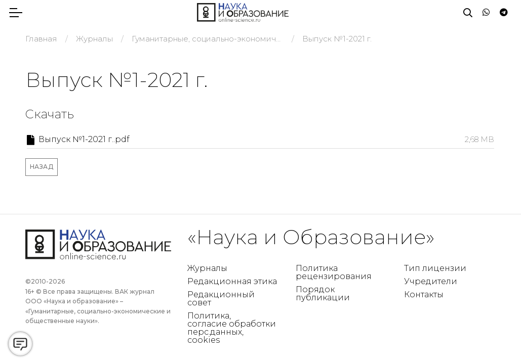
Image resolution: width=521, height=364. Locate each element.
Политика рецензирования (334, 272)
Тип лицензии (435, 268)
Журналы (207, 268)
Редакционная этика (232, 281)
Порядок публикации (323, 293)
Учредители (430, 281)
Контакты (424, 294)
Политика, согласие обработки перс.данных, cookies (231, 328)
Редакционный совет (221, 298)
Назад (42, 166)
